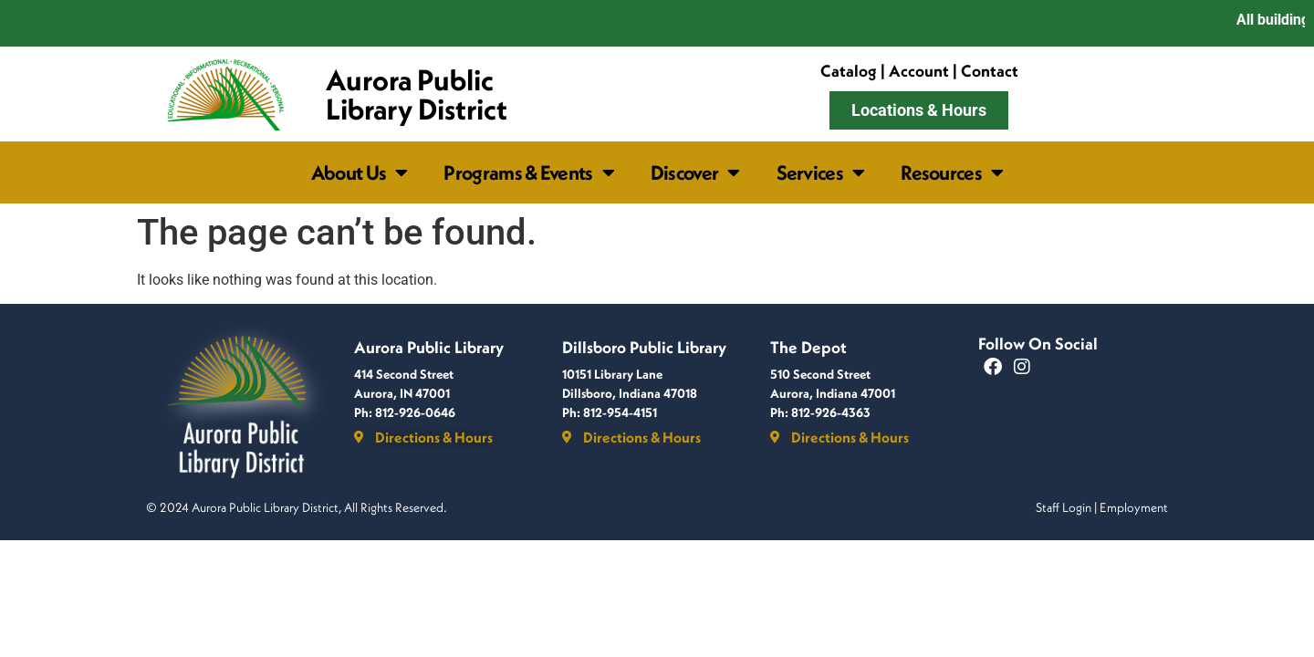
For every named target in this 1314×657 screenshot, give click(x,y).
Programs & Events (528, 172)
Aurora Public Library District (416, 94)
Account (919, 70)
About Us (359, 172)
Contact (989, 70)
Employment (1134, 507)
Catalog (848, 70)
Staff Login (1063, 507)
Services (821, 172)
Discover (695, 172)
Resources (952, 172)
